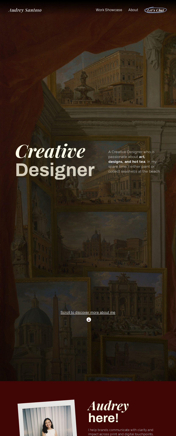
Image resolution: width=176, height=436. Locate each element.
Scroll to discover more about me (88, 311)
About (133, 10)
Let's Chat (155, 10)
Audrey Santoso (25, 10)
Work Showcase (109, 10)
